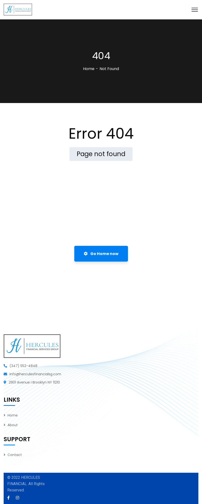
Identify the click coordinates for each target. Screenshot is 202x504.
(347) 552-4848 (23, 365)
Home (88, 69)
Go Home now (101, 253)
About (13, 425)
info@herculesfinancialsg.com (35, 374)
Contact (15, 454)
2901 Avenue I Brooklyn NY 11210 (34, 382)
